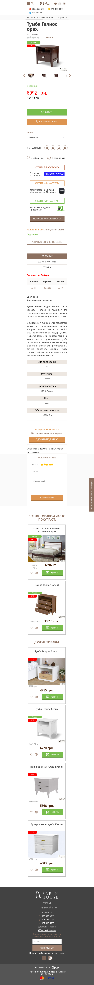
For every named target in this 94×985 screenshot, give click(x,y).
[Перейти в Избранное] (55, 3)
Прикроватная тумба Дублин (46, 766)
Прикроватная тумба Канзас (46, 824)
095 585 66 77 (48, 916)
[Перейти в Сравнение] (59, 3)
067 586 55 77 (48, 923)
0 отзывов (48, 37)
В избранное (37, 158)
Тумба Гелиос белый (46, 709)
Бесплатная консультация (91, 495)
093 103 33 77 (48, 920)
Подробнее (32, 234)
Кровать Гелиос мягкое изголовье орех (46, 530)
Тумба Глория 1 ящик (47, 651)
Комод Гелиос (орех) (47, 585)
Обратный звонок (47, 930)
